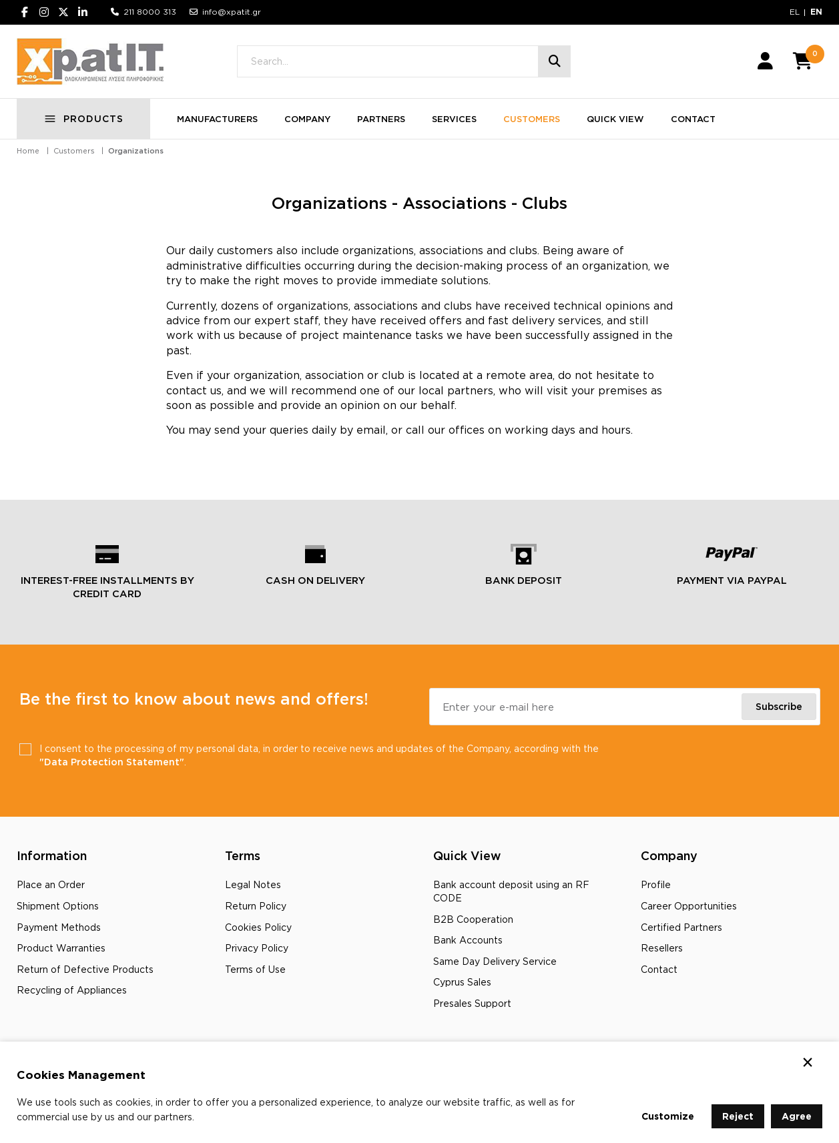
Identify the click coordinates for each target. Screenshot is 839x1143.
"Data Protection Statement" (111, 762)
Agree (797, 1116)
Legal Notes (253, 884)
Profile (656, 884)
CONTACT (693, 118)
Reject (738, 1116)
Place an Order (51, 884)
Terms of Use (255, 969)
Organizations (136, 151)
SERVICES (454, 118)
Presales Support (472, 1003)
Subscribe (779, 706)
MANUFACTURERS (217, 118)
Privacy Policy (256, 948)
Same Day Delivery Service (495, 961)
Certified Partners (681, 927)
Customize (667, 1116)
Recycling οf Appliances (72, 990)
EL (795, 11)
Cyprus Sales (462, 982)
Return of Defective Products (85, 969)
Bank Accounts (468, 940)
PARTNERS (381, 118)
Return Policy (255, 906)
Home (28, 151)
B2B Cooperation (473, 919)
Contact (659, 969)
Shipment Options (58, 906)
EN (816, 11)
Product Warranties (61, 948)
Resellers (662, 948)
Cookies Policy (258, 927)
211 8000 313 (149, 11)
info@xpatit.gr (231, 11)
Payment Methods (59, 927)
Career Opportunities (689, 906)
